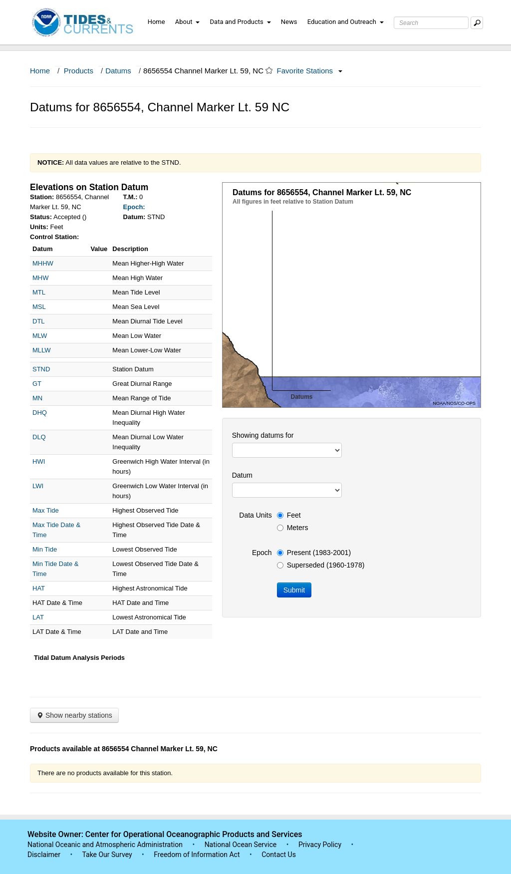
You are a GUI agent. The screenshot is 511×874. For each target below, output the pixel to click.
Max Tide (45, 510)
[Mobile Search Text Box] (477, 22)
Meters (292, 528)
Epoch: (134, 207)
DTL (38, 321)
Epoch (262, 553)
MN (37, 398)
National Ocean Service (241, 845)
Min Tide (44, 549)
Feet (289, 515)
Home (156, 21)
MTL (38, 292)
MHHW (42, 263)
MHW (40, 278)
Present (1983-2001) (314, 553)
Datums (118, 70)
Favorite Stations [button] (310, 70)
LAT (38, 617)
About (187, 21)
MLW (39, 335)
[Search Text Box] (431, 22)
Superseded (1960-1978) (321, 565)
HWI (38, 461)
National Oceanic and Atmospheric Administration (105, 845)
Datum (242, 475)
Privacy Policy (319, 845)
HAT (38, 588)
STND (41, 369)
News (289, 21)
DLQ (39, 437)
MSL (39, 306)
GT (36, 383)
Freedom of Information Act (197, 855)
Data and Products (240, 21)
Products (78, 70)
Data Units (255, 515)
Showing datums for (263, 435)
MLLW (41, 350)
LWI (37, 486)
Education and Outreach (345, 21)
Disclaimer (43, 855)
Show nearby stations (74, 715)
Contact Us (278, 855)
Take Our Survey (108, 855)
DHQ (39, 412)
